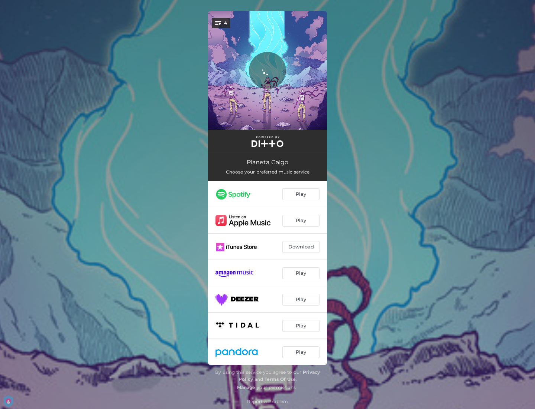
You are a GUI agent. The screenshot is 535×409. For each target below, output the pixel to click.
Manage (246, 387)
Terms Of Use (280, 379)
